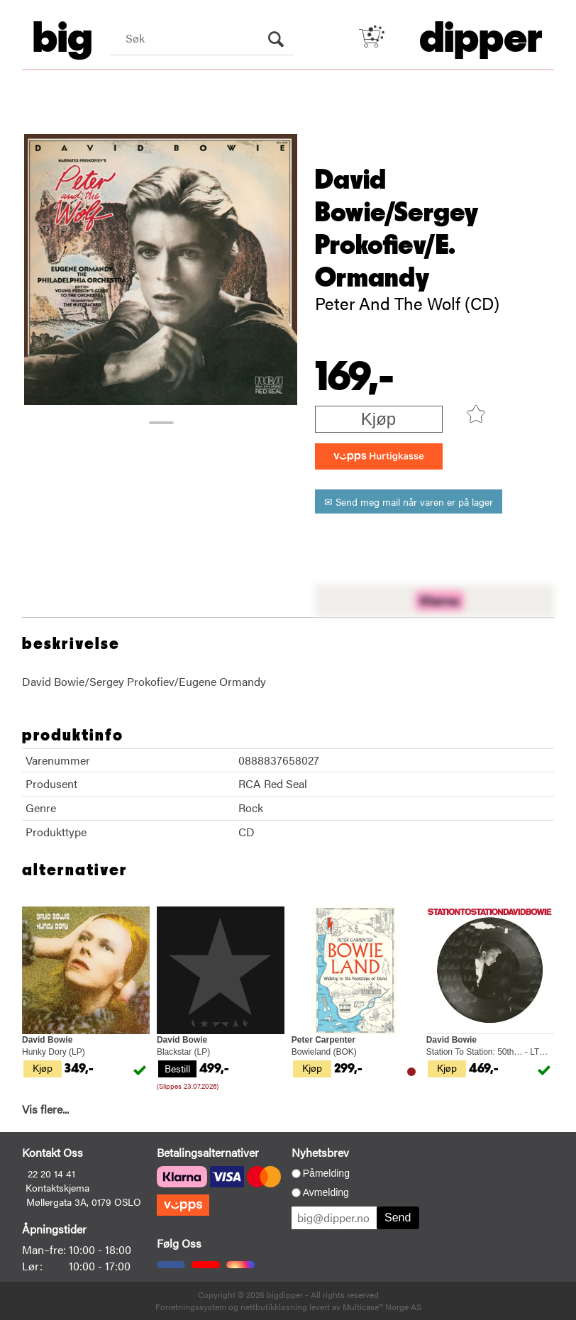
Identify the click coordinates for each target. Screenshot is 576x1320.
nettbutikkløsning (273, 1306)
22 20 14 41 (51, 1173)
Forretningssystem (190, 1306)
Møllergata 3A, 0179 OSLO (83, 1201)
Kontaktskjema (57, 1187)
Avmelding (326, 1192)
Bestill (177, 1068)
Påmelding (326, 1173)
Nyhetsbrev (320, 1152)
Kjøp (378, 418)
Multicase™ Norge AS (382, 1306)
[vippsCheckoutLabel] (379, 456)
